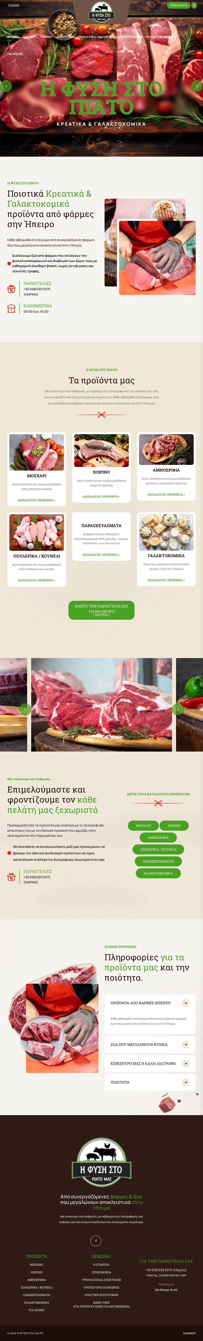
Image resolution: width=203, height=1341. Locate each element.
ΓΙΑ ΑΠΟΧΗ (15, 54)
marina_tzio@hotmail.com (166, 1275)
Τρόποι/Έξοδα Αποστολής (101, 1280)
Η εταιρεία (101, 1265)
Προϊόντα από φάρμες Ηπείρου (141, 1002)
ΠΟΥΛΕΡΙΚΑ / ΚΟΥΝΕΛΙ (95, 37)
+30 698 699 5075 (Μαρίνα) (166, 1270)
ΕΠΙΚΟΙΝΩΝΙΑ (179, 5)
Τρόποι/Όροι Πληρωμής (101, 1287)
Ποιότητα (120, 1082)
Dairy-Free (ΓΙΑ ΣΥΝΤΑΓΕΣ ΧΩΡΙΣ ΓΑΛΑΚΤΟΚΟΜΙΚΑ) (101, 1304)
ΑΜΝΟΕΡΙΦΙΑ (65, 37)
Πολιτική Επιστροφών (101, 1295)
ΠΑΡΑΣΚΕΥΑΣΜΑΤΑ (128, 37)
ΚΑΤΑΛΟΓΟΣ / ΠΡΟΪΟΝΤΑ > (36, 500)
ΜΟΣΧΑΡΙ (29, 37)
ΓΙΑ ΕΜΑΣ (13, 5)
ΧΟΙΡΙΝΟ (46, 37)
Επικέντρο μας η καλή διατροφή (143, 1063)
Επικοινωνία (101, 1272)
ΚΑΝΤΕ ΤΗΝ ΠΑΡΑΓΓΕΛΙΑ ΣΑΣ (101, 610)
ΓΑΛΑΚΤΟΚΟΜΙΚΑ (159, 37)
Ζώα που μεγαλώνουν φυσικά (139, 1044)
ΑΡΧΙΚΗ (13, 37)
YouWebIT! (189, 1333)
